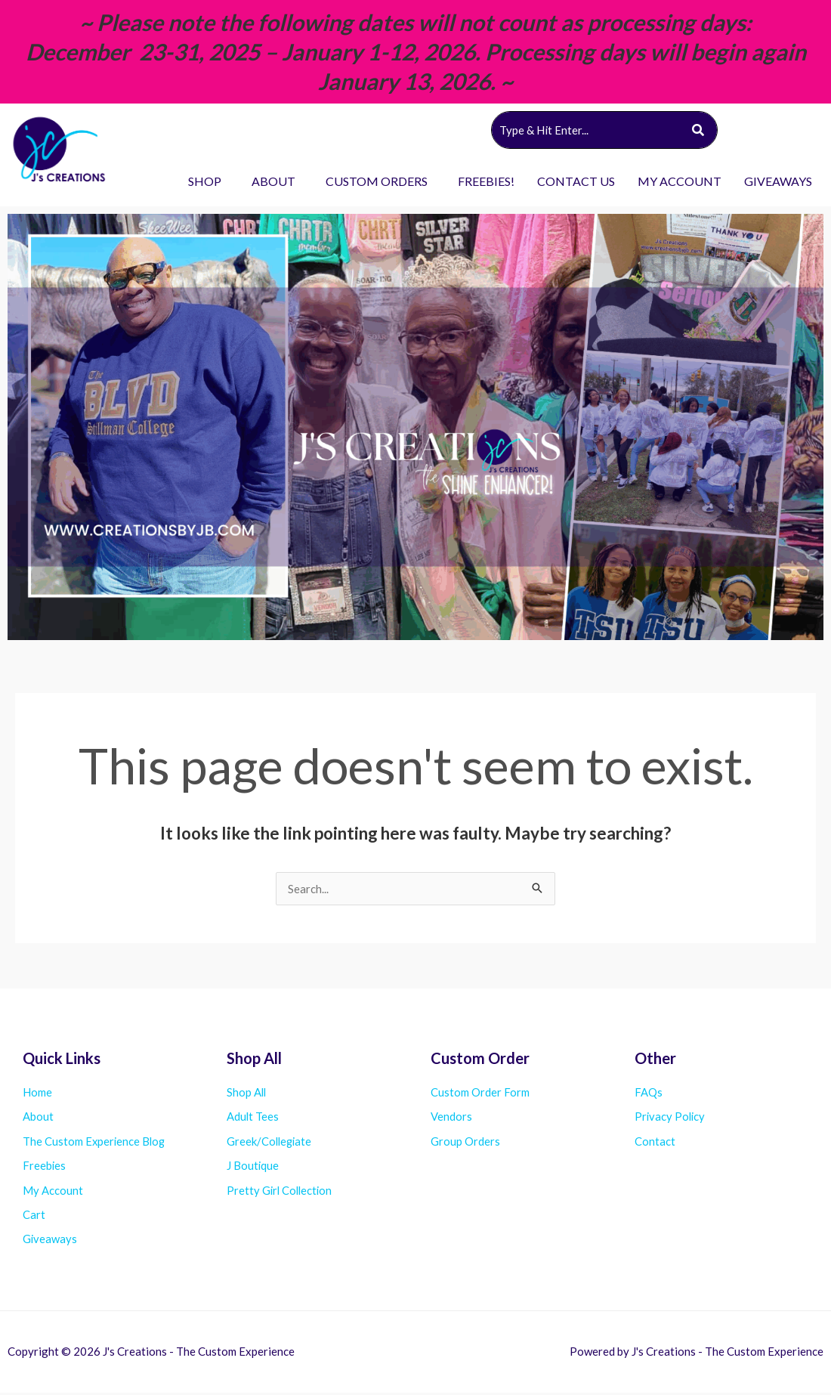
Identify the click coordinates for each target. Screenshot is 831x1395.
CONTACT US (576, 181)
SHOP (204, 181)
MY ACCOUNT (679, 181)
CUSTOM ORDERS (377, 181)
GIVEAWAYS (778, 181)
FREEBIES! (486, 181)
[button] (208, 181)
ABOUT (273, 181)
